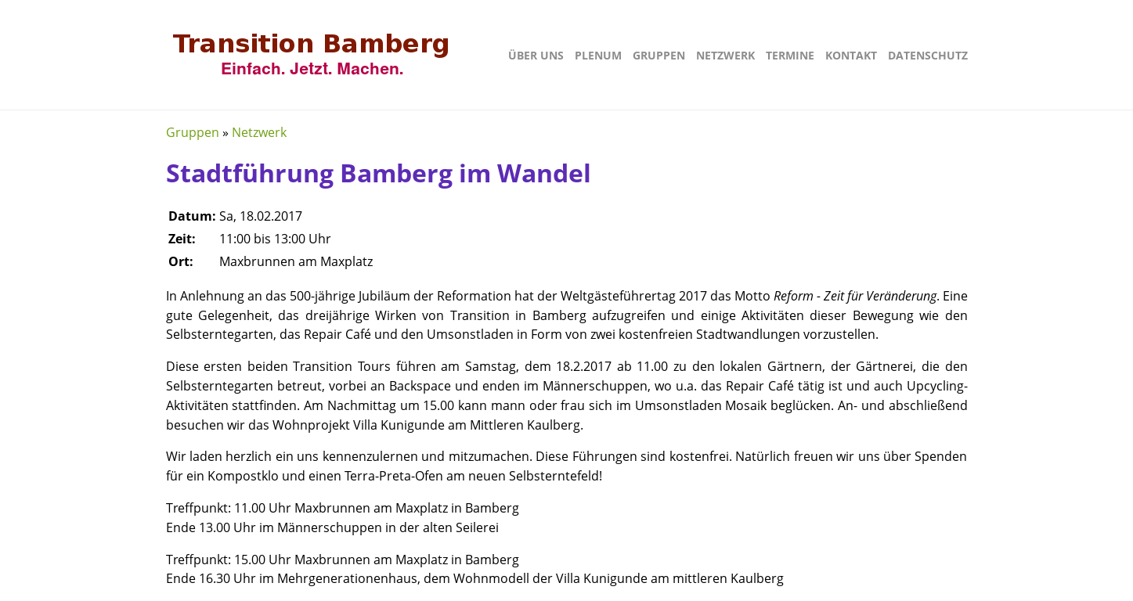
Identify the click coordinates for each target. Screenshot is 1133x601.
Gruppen (659, 55)
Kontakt (851, 55)
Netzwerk (725, 55)
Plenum (598, 55)
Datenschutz (928, 55)
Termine (790, 55)
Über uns (536, 55)
